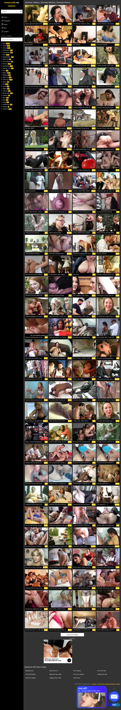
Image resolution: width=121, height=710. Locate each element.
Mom (5, 54)
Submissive (6, 104)
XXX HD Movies (30, 674)
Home (4, 17)
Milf (4, 84)
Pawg (5, 102)
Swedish (5, 95)
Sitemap (94, 684)
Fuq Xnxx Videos (78, 674)
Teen (5, 43)
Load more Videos (72, 635)
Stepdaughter (7, 57)
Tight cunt (6, 77)
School (5, 48)
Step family (7, 66)
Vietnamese (7, 50)
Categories (5, 21)
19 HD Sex (76, 678)
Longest (5, 31)
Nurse (5, 86)
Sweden (5, 106)
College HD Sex (102, 674)
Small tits (6, 109)
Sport (5, 97)
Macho (5, 82)
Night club (6, 59)
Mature (5, 73)
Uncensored (7, 52)
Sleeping (6, 75)
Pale (4, 100)
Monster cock (7, 68)
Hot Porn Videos (30, 678)
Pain (4, 70)
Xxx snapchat (7, 61)
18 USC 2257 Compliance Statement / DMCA (108, 684)
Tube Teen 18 (53, 670)
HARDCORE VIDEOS (11, 4)
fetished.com (29, 670)
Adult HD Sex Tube (55, 674)
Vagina (5, 88)
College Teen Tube (55, 678)
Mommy (6, 64)
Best (4, 28)
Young (5, 45)
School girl (6, 79)
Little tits (5, 91)
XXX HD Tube (101, 670)
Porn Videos (77, 670)
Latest (4, 24)
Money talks (7, 93)
